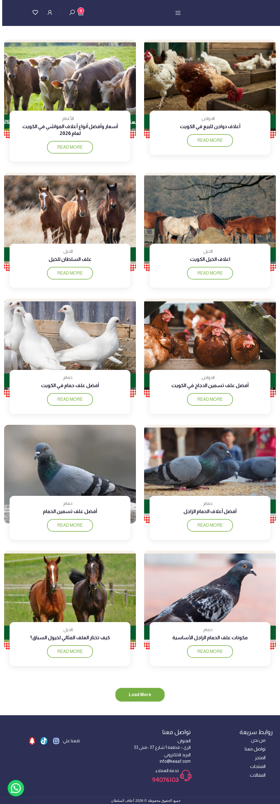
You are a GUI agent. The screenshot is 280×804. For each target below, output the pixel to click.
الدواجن (208, 118)
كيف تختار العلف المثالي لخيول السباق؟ (70, 637)
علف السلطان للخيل (70, 259)
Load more (140, 694)
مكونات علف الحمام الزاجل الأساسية (210, 637)
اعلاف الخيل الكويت (210, 259)
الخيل (208, 251)
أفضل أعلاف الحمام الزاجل (210, 511)
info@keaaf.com (175, 761)
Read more (210, 140)
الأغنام (68, 118)
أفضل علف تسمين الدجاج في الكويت (210, 385)
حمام (67, 377)
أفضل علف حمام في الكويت (70, 385)
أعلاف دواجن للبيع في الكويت (210, 126)
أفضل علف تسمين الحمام (70, 511)
